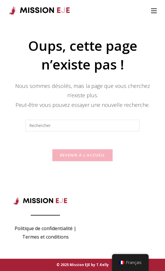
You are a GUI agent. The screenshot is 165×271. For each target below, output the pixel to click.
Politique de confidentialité (44, 228)
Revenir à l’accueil (82, 155)
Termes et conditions (45, 237)
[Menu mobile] (154, 10)
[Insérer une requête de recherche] (82, 125)
